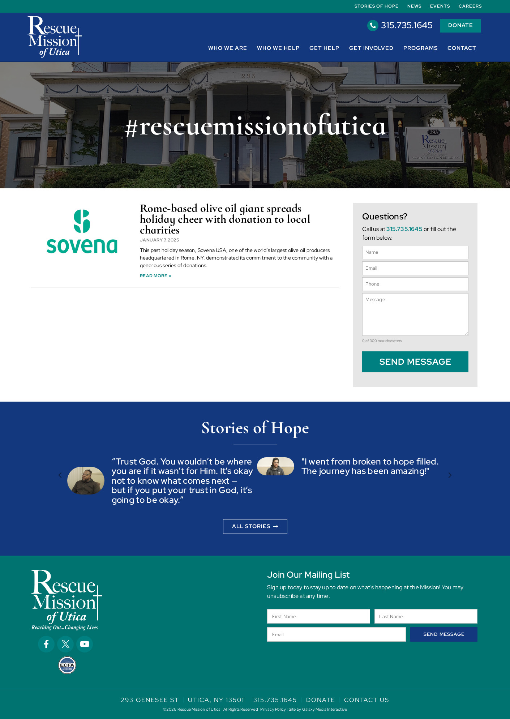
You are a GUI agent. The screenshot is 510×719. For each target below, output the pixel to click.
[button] (60, 475)
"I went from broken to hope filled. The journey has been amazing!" (370, 465)
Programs (420, 48)
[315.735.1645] (372, 25)
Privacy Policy (273, 709)
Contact (461, 48)
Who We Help (278, 48)
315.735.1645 (406, 25)
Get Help (324, 48)
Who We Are (227, 48)
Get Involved (371, 48)
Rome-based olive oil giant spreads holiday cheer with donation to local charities (225, 219)
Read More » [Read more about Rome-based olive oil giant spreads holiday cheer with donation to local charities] (156, 276)
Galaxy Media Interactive (324, 709)
